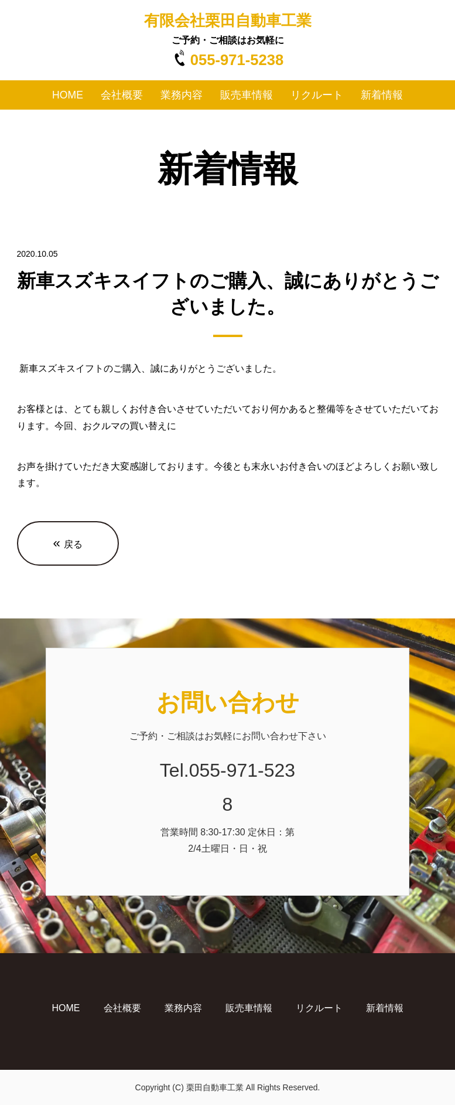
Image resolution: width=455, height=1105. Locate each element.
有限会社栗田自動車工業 (228, 20)
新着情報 (382, 95)
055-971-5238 (236, 60)
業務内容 (181, 95)
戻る (68, 543)
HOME (67, 95)
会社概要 (122, 95)
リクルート (316, 95)
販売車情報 (246, 95)
